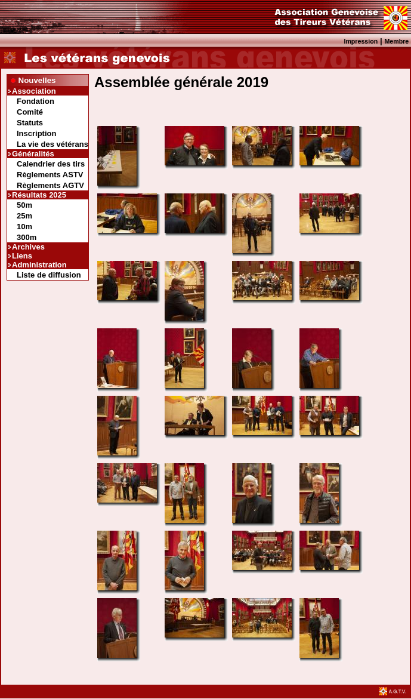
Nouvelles (37, 80)
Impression (361, 41)
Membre (396, 41)
